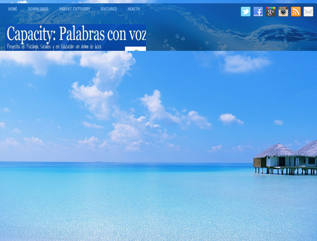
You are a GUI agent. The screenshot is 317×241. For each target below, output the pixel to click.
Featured (109, 9)
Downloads (38, 9)
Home (12, 9)
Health (134, 9)
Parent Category (74, 9)
